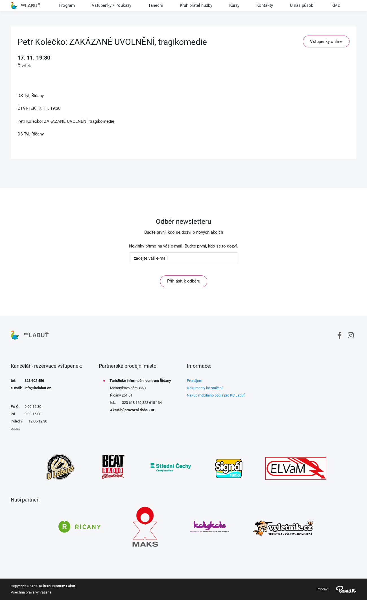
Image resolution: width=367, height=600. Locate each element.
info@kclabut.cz (38, 388)
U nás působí (302, 5)
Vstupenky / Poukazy (111, 5)
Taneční (155, 5)
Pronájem (194, 380)
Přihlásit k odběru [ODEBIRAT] (183, 281)
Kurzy (234, 5)
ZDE (151, 410)
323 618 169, (132, 402)
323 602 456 (34, 380)
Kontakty (264, 5)
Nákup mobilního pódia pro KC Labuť (216, 395)
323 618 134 (152, 402)
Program (67, 5)
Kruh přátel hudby (196, 5)
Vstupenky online (326, 41)
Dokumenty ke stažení (204, 388)
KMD (335, 5)
